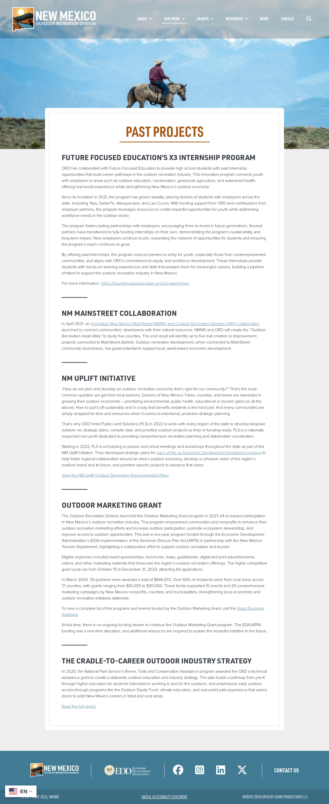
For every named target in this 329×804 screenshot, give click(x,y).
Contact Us (286, 770)
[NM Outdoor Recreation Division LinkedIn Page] (220, 772)
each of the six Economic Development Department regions (209, 453)
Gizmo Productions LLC (291, 796)
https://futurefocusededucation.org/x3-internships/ (145, 283)
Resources (234, 18)
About (142, 18)
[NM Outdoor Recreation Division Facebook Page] (178, 772)
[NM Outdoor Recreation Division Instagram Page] (199, 772)
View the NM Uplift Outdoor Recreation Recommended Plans (115, 475)
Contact (287, 18)
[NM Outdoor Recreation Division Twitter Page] (242, 772)
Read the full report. (79, 706)
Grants (203, 18)
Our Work (172, 18)
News (264, 18)
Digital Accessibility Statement (165, 796)
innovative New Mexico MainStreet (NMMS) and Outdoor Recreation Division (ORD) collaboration (175, 324)
